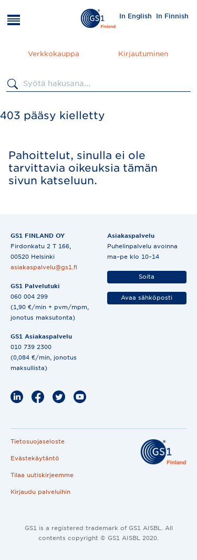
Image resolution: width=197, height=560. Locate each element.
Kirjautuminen (143, 54)
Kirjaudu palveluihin (40, 491)
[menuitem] (135, 15)
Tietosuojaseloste (38, 441)
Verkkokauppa (53, 54)
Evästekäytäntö (35, 458)
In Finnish (172, 16)
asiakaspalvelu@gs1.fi (44, 267)
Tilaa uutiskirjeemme (42, 475)
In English (135, 16)
